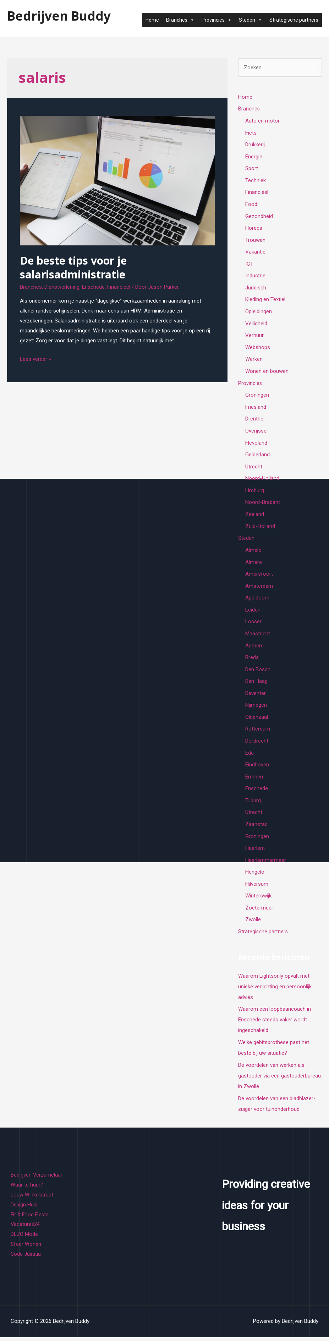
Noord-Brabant (262, 504)
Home (152, 20)
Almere (253, 564)
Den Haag (256, 684)
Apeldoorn (257, 600)
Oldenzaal (256, 720)
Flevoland (256, 444)
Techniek (255, 181)
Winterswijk (258, 900)
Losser (253, 624)
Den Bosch (257, 672)
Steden (250, 20)
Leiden (253, 612)
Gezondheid (259, 216)
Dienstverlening (61, 287)
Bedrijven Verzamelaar (37, 1179)
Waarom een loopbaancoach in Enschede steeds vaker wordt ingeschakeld (274, 1024)
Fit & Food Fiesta (30, 1218)
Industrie (255, 276)
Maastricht (257, 636)
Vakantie (255, 252)
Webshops (257, 348)
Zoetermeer (259, 912)
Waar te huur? (27, 1189)
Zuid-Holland (260, 528)
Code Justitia (26, 1258)
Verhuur (254, 336)
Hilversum (256, 888)
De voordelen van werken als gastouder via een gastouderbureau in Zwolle (279, 1080)
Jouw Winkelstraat (32, 1199)
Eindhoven (257, 768)
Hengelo (254, 876)
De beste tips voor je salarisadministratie (73, 267)
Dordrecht (256, 744)
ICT (249, 264)
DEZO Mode (24, 1238)
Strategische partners (293, 20)
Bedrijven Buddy (59, 15)
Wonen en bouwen (267, 372)
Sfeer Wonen (26, 1248)
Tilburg (253, 804)
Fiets (251, 133)
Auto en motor (262, 121)
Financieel (118, 287)
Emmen (254, 780)
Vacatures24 (25, 1228)
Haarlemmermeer (265, 864)
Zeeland (254, 516)
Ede (249, 756)
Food (251, 204)
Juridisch (255, 289)
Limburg (254, 492)
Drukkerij (255, 145)
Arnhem (254, 648)
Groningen (257, 396)
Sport (251, 168)
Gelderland (257, 456)
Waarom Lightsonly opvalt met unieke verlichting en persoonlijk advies (275, 991)
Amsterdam (259, 588)
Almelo (253, 552)
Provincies (217, 20)
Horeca (253, 229)
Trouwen (255, 241)
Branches (180, 20)
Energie (253, 156)
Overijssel (256, 432)
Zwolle (253, 924)
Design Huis (24, 1209)
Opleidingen (258, 312)
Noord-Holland (262, 480)
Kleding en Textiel (265, 300)
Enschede (93, 287)
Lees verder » (35, 359)
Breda (252, 660)
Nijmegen (256, 708)
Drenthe (254, 420)
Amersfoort (259, 576)
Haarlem (255, 852)
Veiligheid (256, 324)
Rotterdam (257, 732)
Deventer (255, 696)
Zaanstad (256, 828)
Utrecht (253, 468)
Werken (254, 360)
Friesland (255, 408)
